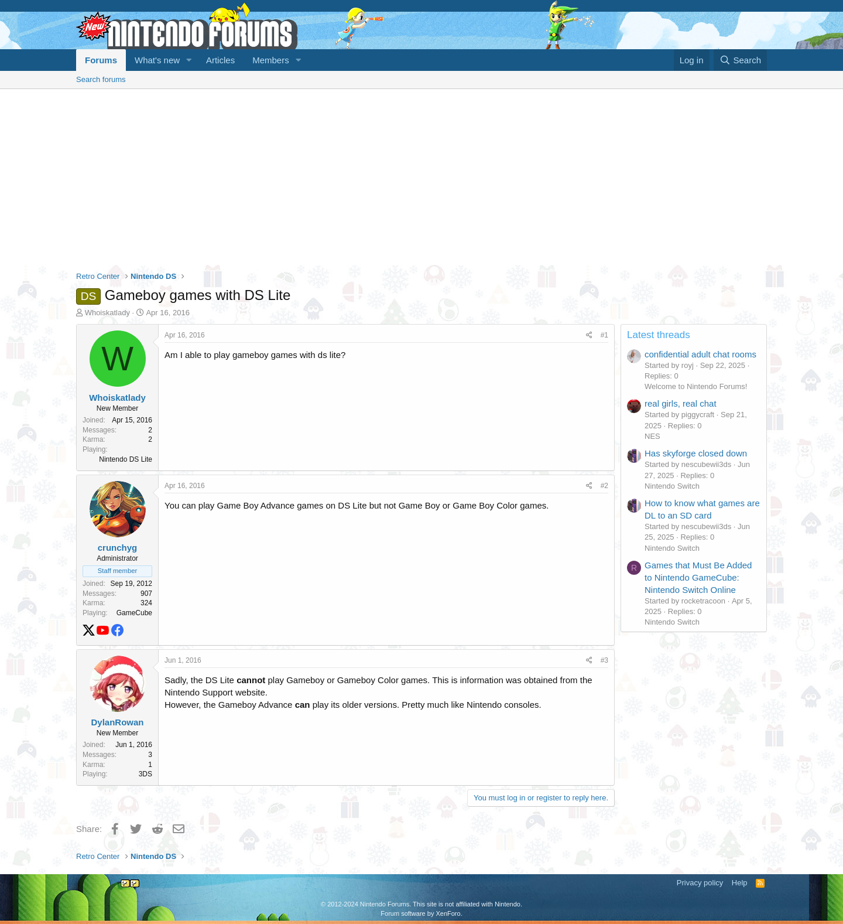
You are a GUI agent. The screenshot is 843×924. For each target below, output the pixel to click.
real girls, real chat (681, 403)
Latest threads (658, 334)
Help (740, 882)
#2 (604, 486)
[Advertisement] (421, 177)
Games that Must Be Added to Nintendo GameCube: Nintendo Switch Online (698, 577)
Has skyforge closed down (696, 453)
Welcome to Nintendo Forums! (696, 386)
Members (270, 60)
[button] (189, 60)
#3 (604, 660)
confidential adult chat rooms (700, 354)
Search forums (101, 79)
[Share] (589, 335)
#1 (604, 335)
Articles (220, 60)
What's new (157, 60)
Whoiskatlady (107, 312)
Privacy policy (700, 882)
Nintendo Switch (672, 486)
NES (652, 436)
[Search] (740, 60)
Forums (101, 60)
